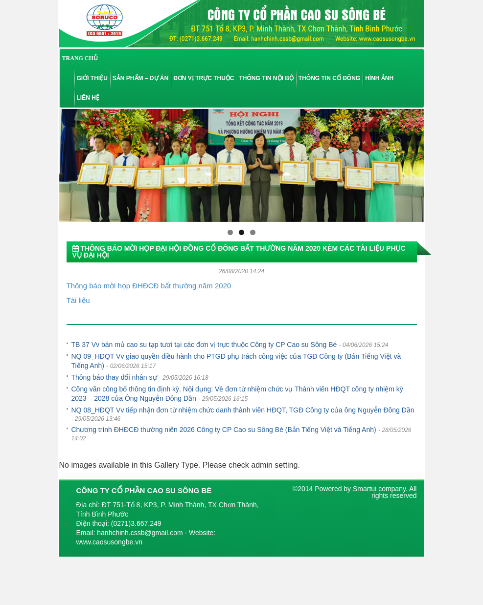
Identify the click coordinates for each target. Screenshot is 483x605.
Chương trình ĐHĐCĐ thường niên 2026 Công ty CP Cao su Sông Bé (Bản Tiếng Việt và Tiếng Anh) (223, 429)
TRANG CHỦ (80, 58)
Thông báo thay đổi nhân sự (114, 377)
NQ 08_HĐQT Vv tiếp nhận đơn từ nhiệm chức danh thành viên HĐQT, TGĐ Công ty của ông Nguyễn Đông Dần (242, 410)
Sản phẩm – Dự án (140, 78)
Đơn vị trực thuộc (203, 78)
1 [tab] (230, 232)
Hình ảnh (379, 78)
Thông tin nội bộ (266, 78)
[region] (241, 165)
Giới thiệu (92, 78)
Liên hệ (88, 97)
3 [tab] (252, 232)
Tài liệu (78, 300)
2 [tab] (241, 232)
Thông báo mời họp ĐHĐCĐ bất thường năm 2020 (149, 285)
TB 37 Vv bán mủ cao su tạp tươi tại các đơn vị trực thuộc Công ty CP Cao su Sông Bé (204, 344)
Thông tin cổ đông (329, 78)
